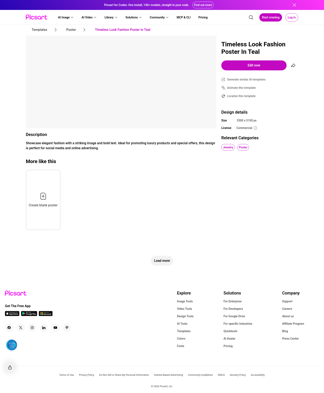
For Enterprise (233, 301)
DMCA (221, 375)
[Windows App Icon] (45, 315)
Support (287, 301)
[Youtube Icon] (55, 327)
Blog (285, 331)
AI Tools (182, 323)
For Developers (233, 308)
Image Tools (185, 301)
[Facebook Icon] (9, 327)
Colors (181, 338)
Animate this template (241, 87)
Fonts (180, 346)
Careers (287, 308)
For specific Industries (238, 323)
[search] (251, 17)
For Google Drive (234, 316)
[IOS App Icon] (12, 315)
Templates (184, 331)
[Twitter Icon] (21, 327)
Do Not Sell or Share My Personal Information (124, 375)
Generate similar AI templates (246, 79)
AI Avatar (229, 338)
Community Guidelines (200, 375)
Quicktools (230, 331)
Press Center (290, 338)
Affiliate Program (293, 323)
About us (288, 316)
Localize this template (241, 96)
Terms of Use (66, 375)
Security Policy (238, 375)
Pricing (228, 346)
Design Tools (185, 316)
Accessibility (258, 375)
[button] (66, 17)
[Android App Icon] (29, 315)
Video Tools (184, 308)
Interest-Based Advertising (168, 375)
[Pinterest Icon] (67, 327)
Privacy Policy (86, 375)
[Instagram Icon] (32, 327)
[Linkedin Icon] (44, 327)
